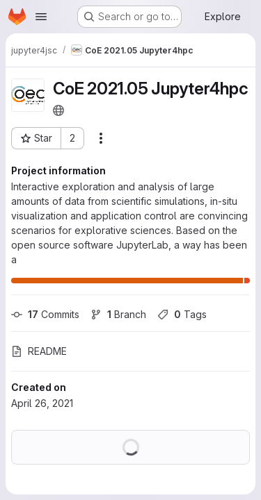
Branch (118, 314)
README (39, 351)
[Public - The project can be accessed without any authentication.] (58, 110)
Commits (45, 314)
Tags (182, 314)
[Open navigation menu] (41, 17)
